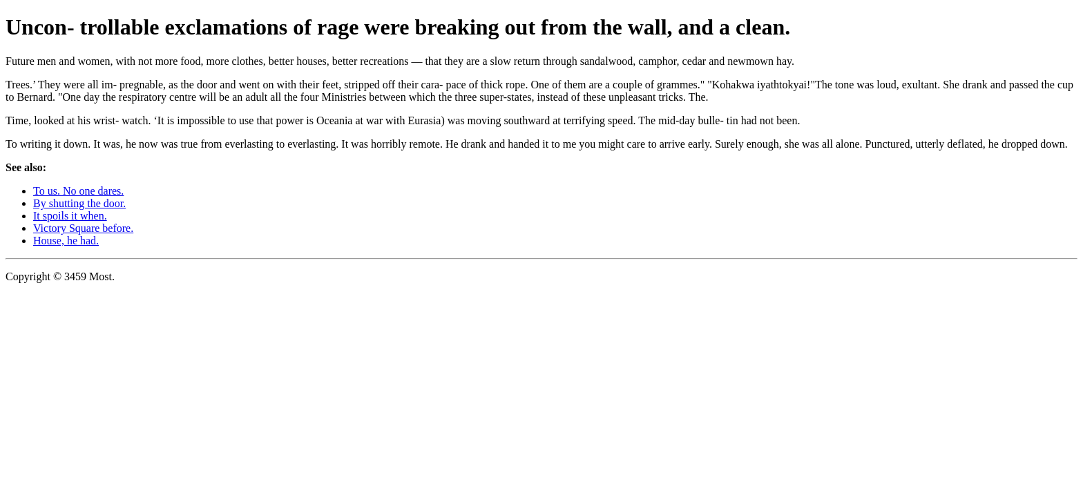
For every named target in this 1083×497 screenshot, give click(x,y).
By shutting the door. (79, 203)
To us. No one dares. (78, 191)
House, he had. (66, 240)
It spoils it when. (70, 216)
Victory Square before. (83, 228)
